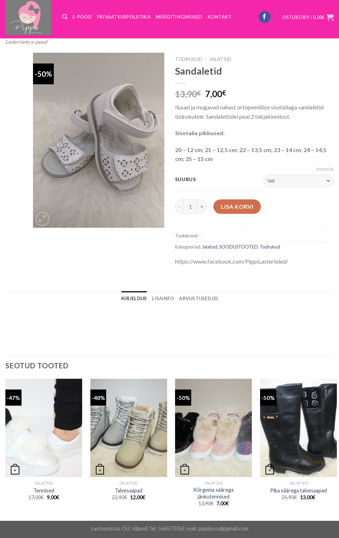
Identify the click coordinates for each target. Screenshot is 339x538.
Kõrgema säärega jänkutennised (213, 493)
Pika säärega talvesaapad (298, 490)
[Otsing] (64, 17)
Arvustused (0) (198, 298)
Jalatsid (220, 59)
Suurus (185, 179)
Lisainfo (163, 298)
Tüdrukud (188, 59)
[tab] (134, 298)
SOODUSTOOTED (238, 247)
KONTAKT (220, 17)
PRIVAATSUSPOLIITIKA (124, 17)
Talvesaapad (128, 490)
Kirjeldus (134, 298)
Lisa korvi (237, 206)
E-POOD (82, 17)
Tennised (43, 490)
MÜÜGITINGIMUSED (179, 17)
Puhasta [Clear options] (325, 169)
